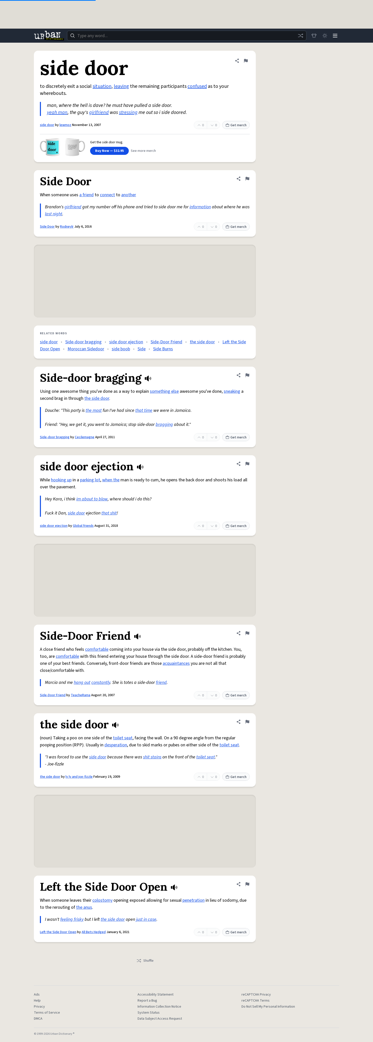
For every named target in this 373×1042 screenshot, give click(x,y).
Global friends (83, 525)
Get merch (235, 125)
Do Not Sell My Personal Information (268, 1006)
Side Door (47, 226)
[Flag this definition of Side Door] (247, 179)
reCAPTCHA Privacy (256, 994)
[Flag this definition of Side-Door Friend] (247, 633)
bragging (164, 424)
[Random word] (299, 36)
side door (47, 124)
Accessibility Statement (155, 994)
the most (94, 410)
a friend (86, 195)
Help (37, 1000)
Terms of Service (47, 1012)
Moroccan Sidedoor (86, 349)
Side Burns (163, 349)
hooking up (61, 480)
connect (107, 195)
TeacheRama (80, 695)
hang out (82, 682)
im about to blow (92, 499)
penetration (193, 900)
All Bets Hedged (94, 932)
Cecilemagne (84, 437)
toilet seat (123, 738)
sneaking (232, 391)
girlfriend (99, 112)
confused (197, 86)
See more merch (143, 150)
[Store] (312, 35)
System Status (149, 1012)
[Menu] (334, 35)
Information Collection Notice (159, 1006)
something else (164, 391)
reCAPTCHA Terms (255, 1000)
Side (142, 349)
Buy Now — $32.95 (109, 150)
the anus (84, 907)
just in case (146, 919)
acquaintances (176, 663)
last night (53, 214)
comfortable (96, 649)
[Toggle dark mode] (323, 35)
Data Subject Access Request (160, 1018)
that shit (109, 513)
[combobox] (186, 36)
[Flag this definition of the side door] (247, 722)
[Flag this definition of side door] (246, 61)
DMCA (38, 1018)
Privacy (39, 1006)
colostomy (102, 900)
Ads (37, 994)
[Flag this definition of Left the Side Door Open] (247, 884)
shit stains (152, 757)
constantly (100, 682)
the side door (202, 342)
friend (161, 682)
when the (110, 480)
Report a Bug (147, 1000)
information (200, 207)
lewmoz (65, 124)
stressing (128, 112)
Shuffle (145, 960)
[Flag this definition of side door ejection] (247, 464)
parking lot (90, 480)
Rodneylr (67, 226)
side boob (121, 349)
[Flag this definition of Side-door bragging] (247, 375)
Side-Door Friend (166, 342)
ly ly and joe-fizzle (79, 776)
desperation (115, 745)
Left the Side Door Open (58, 932)
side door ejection (126, 342)
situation (102, 86)
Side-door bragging (83, 342)
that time (143, 410)
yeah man (57, 112)
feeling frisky (72, 919)
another (128, 195)
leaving (121, 86)
